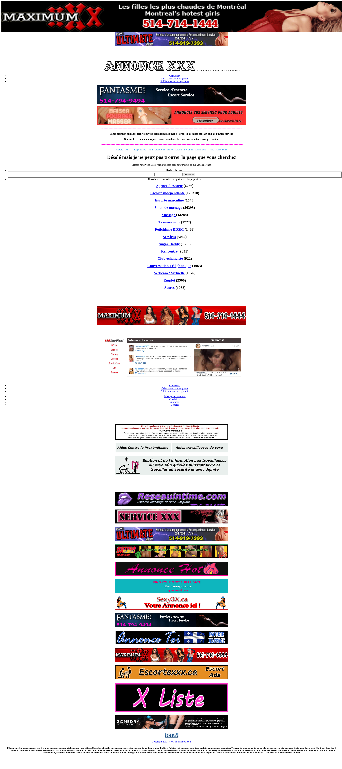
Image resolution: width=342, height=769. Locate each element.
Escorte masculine (169, 200)
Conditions (174, 399)
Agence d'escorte (169, 186)
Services (169, 237)
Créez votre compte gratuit (174, 78)
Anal (127, 149)
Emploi (169, 280)
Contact (175, 404)
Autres (169, 288)
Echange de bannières (174, 396)
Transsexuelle (169, 222)
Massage (169, 215)
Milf (150, 149)
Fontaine (188, 149)
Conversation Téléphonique (169, 266)
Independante (138, 149)
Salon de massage (169, 208)
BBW (170, 149)
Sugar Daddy (169, 244)
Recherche (189, 174)
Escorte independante (167, 193)
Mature (120, 149)
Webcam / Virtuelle (169, 273)
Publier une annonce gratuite (174, 81)
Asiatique (160, 149)
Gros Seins (220, 149)
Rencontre (169, 251)
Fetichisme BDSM (170, 229)
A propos (174, 402)
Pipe (210, 149)
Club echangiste (170, 258)
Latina (178, 149)
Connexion (174, 75)
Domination (201, 149)
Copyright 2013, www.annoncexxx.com (171, 741)
